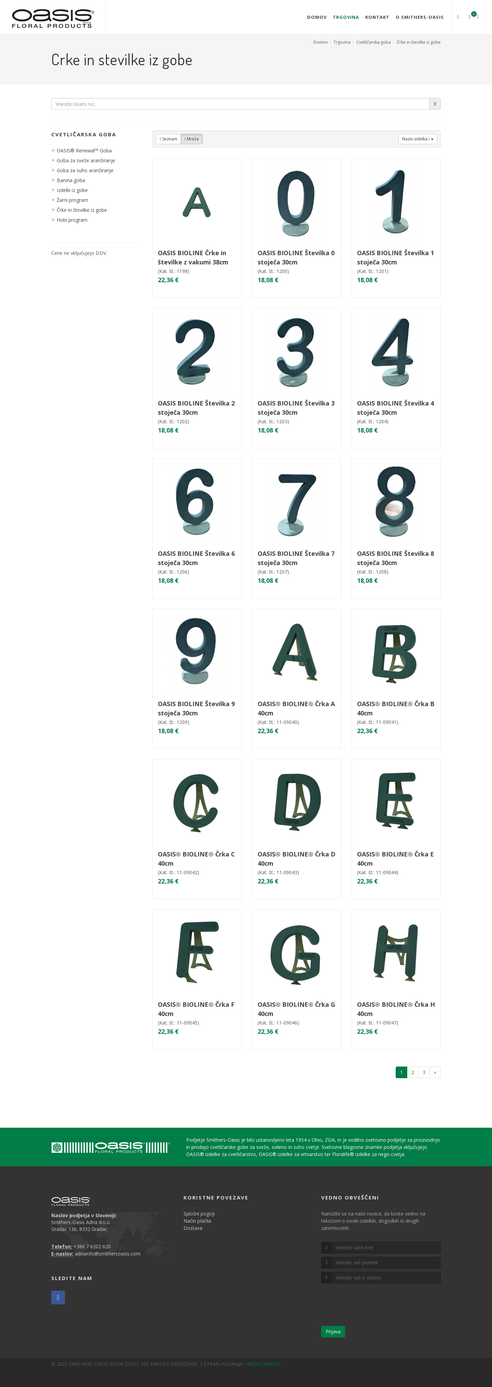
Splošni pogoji (199, 1213)
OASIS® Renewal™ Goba (84, 150)
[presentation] (373, 1307)
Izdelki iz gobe (72, 190)
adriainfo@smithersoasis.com (107, 1253)
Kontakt (377, 17)
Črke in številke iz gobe (419, 42)
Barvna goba (71, 180)
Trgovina (346, 17)
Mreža (191, 139)
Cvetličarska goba (373, 42)
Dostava (192, 1228)
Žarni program (72, 200)
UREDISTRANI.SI (262, 1364)
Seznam (168, 139)
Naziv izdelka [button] (418, 139)
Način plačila (197, 1221)
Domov (317, 17)
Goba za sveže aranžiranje (86, 160)
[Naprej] (435, 1072)
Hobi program (72, 220)
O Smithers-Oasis (420, 17)
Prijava (333, 1331)
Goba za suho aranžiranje (85, 170)
